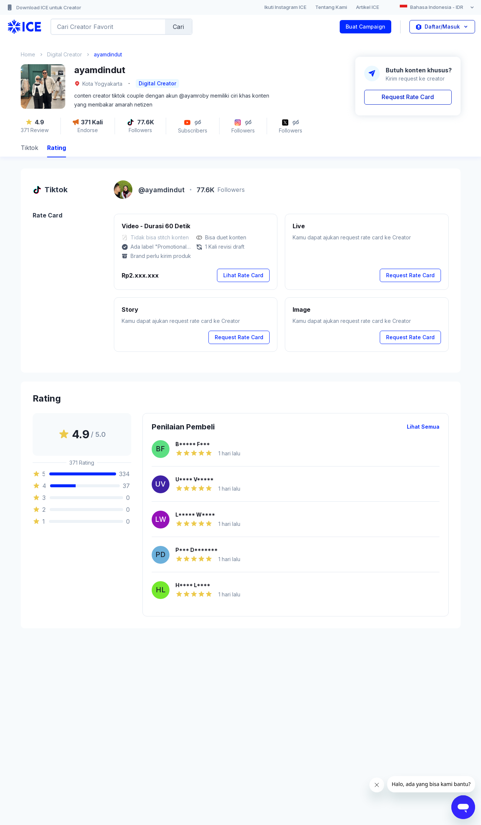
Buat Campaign (365, 26)
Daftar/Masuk (442, 26)
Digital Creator (64, 54)
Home (28, 54)
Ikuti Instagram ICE (285, 7)
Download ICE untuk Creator (43, 7)
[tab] (29, 148)
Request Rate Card (408, 97)
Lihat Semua (423, 426)
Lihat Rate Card (243, 275)
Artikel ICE (367, 7)
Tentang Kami (331, 7)
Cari (178, 26)
